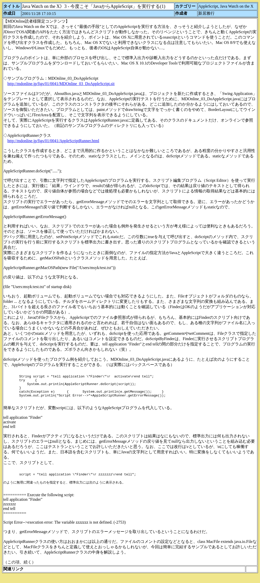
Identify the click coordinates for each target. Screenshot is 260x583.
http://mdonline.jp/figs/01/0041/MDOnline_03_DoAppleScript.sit (61, 83)
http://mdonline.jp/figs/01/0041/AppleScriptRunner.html (53, 141)
